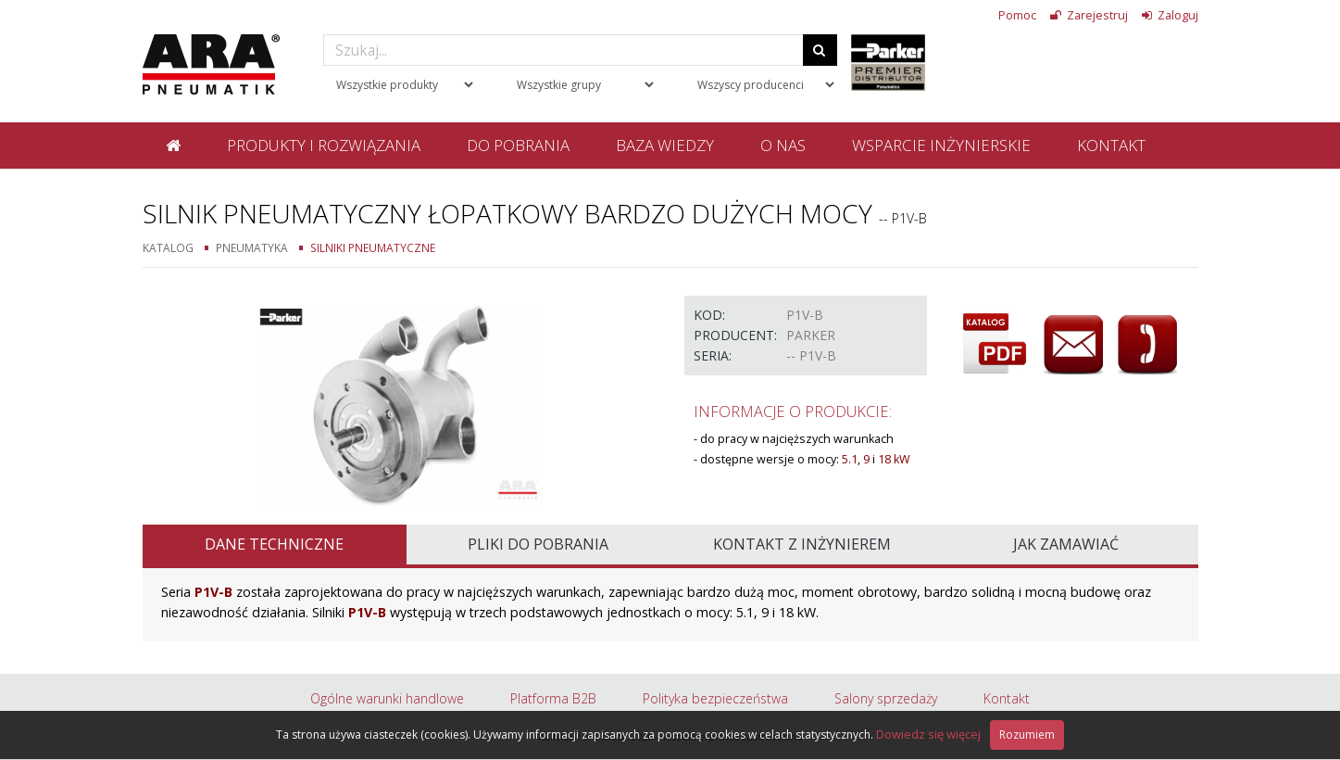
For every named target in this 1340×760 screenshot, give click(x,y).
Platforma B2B (553, 698)
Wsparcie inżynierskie (941, 145)
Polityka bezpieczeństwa (715, 698)
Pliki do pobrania (538, 544)
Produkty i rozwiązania (323, 145)
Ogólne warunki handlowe (387, 698)
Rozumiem (1027, 734)
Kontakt (1111, 145)
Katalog (168, 247)
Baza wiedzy (665, 145)
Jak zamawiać (1066, 544)
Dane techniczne (274, 544)
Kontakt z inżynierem (802, 544)
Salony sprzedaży (885, 698)
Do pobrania (518, 145)
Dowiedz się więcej (928, 734)
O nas (783, 145)
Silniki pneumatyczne (372, 247)
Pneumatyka (252, 247)
